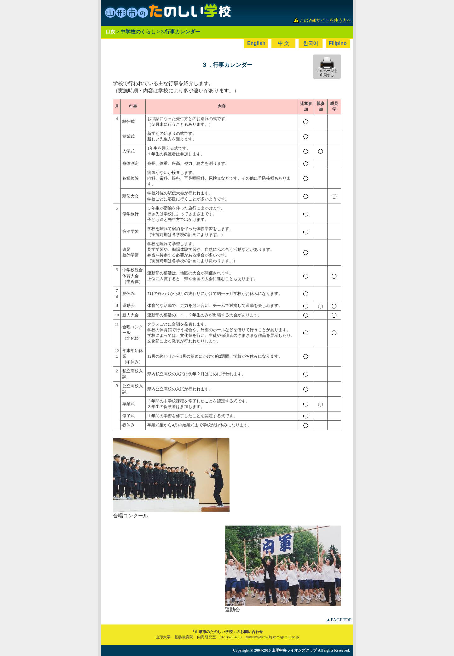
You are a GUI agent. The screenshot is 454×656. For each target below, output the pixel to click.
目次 (110, 31)
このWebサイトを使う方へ (326, 20)
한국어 (310, 43)
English (256, 43)
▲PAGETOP (339, 619)
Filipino (338, 43)
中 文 (283, 43)
